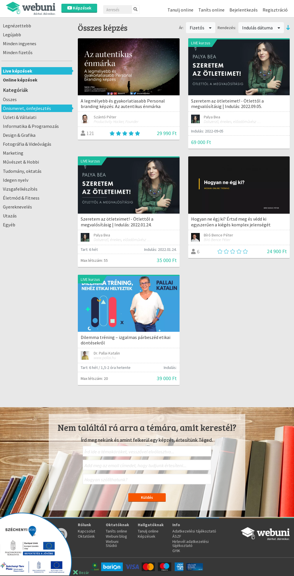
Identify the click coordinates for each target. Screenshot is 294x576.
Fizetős (201, 28)
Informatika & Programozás (31, 126)
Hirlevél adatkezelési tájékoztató (190, 543)
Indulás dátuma (261, 28)
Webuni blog (116, 536)
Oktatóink (86, 536)
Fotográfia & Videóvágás (27, 144)
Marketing (13, 153)
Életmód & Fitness (21, 198)
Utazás (10, 216)
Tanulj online (180, 10)
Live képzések (17, 71)
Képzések (79, 8)
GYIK (176, 550)
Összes (10, 99)
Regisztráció (275, 10)
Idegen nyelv (16, 180)
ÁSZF (176, 536)
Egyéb (9, 225)
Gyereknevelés (17, 207)
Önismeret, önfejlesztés (27, 108)
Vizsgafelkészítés (20, 189)
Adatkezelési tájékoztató (194, 531)
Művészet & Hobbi (21, 162)
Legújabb (12, 34)
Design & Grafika (19, 135)
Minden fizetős (18, 52)
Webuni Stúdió (112, 543)
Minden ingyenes (19, 43)
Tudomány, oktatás (22, 171)
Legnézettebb (17, 26)
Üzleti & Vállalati (19, 117)
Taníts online (211, 10)
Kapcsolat (86, 531)
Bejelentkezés (243, 10)
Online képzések (20, 80)
